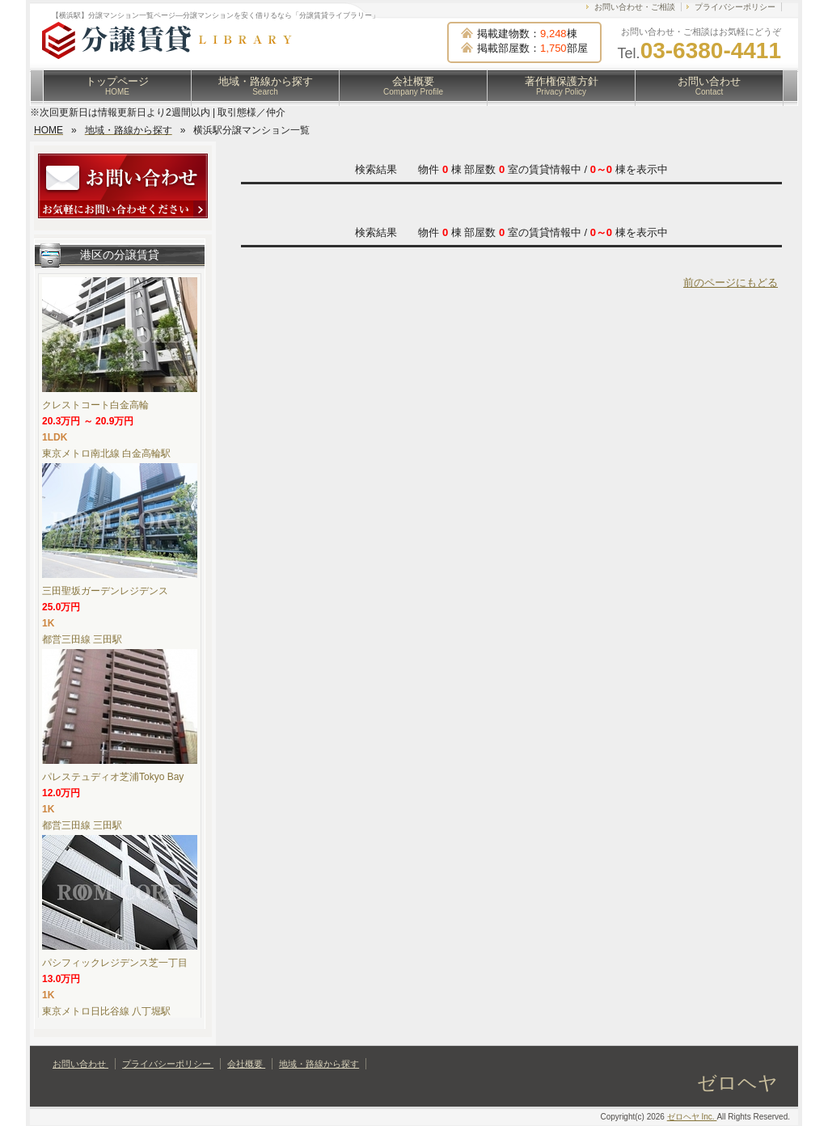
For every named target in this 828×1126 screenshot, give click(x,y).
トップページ (117, 85)
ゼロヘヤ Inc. (692, 1116)
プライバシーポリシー (735, 6)
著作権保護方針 (561, 85)
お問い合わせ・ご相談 (634, 6)
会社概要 (413, 85)
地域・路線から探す (265, 85)
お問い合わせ (709, 85)
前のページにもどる (730, 282)
